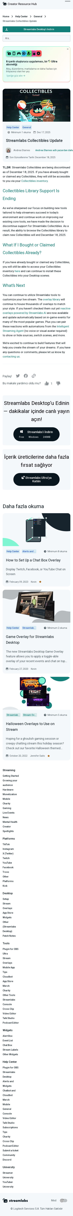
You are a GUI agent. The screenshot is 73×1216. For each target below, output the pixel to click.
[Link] (34, 376)
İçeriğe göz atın (16, 75)
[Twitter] (18, 376)
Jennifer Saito (37, 755)
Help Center (21, 16)
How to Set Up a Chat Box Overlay (33, 560)
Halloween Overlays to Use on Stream (30, 727)
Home (6, 16)
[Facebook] (26, 376)
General (38, 16)
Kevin (33, 582)
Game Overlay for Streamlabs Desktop (30, 640)
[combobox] (36, 38)
